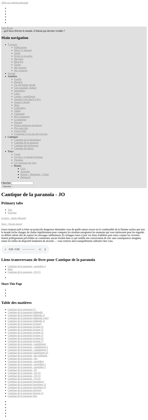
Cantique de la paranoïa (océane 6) (25, 338)
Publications (20, 47)
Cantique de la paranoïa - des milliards (27, 355)
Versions (12, 212)
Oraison (18, 122)
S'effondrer (19, 108)
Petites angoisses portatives (28, 125)
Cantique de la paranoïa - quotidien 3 (27, 266)
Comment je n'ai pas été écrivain (31, 134)
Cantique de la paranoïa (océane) (24, 323)
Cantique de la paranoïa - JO (22, 370)
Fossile (17, 79)
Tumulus (18, 160)
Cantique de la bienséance (27, 139)
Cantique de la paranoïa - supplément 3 (28, 349)
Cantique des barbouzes (26, 145)
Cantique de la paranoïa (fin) (22, 396)
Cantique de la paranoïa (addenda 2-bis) (28, 318)
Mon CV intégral (23, 50)
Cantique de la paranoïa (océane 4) (25, 332)
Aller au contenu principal (14, 2)
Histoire (18, 82)
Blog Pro (18, 61)
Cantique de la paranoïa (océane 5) (25, 335)
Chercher (6, 183)
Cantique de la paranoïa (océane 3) (25, 329)
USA (23, 168)
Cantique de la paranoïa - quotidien (26, 361)
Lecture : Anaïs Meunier (13, 218)
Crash (17, 154)
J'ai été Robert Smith (24, 85)
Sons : (4, 224)
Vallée (17, 111)
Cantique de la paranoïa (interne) (24, 390)
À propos (12, 44)
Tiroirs (17, 64)
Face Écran (7, 28)
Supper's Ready (22, 102)
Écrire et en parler (23, 56)
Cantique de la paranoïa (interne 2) (25, 393)
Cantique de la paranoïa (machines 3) (27, 387)
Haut (10, 269)
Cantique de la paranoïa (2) (22, 309)
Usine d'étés (20, 131)
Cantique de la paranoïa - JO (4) (24, 378)
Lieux (17, 93)
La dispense (20, 119)
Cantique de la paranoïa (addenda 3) (26, 321)
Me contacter (21, 70)
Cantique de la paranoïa (26, 142)
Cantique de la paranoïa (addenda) (25, 312)
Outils (17, 53)
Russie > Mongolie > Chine (35, 174)
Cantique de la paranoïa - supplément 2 (28, 347)
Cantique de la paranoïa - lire (22, 358)
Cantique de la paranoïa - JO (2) (24, 272)
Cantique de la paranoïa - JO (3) (24, 375)
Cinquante (19, 113)
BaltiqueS (26, 177)
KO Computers (22, 116)
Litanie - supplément (24, 96)
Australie (25, 171)
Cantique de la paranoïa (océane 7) (25, 341)
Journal (11, 73)
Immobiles (19, 90)
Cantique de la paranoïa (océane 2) (25, 326)
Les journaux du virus (25, 162)
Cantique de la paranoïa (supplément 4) (28, 352)
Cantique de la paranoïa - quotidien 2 (27, 364)
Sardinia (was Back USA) (27, 99)
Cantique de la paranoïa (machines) (26, 381)
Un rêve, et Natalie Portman (28, 157)
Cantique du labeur (24, 148)
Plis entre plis (21, 128)
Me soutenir (20, 67)
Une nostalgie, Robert (25, 87)
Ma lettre (18, 59)
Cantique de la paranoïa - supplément (27, 344)
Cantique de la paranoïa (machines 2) (27, 384)
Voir (10, 209)
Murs (17, 105)
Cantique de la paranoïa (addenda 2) (26, 315)
